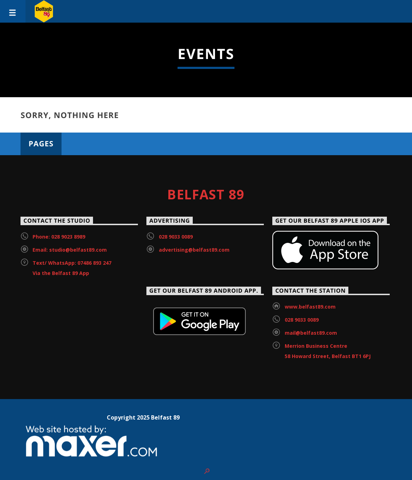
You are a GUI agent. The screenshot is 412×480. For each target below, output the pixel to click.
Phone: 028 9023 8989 (59, 236)
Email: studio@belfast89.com (70, 249)
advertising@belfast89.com (194, 249)
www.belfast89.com (310, 306)
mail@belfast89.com (311, 332)
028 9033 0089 (176, 236)
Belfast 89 (205, 194)
